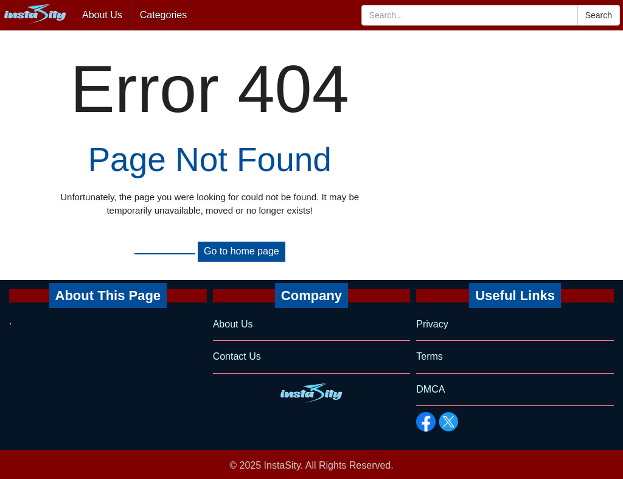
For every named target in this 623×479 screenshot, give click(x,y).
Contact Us (237, 356)
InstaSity (282, 465)
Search (598, 15)
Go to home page (241, 251)
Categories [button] (163, 15)
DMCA (430, 389)
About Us (102, 15)
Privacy (432, 324)
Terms (429, 356)
